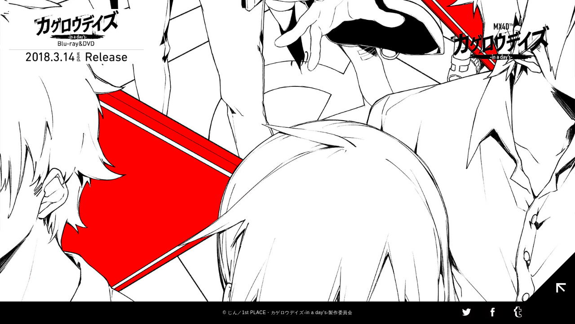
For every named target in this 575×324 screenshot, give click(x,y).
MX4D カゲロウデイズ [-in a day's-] (500, 42)
